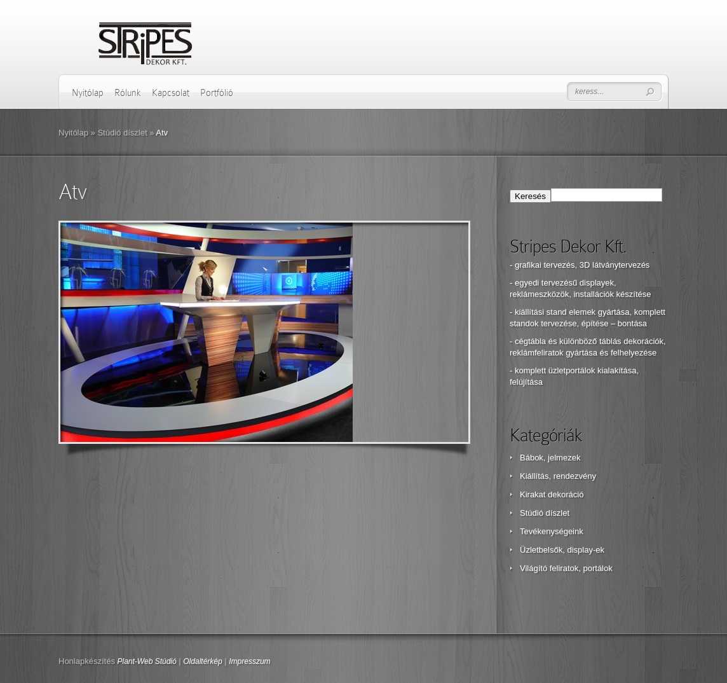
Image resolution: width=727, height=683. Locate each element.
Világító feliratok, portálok (566, 568)
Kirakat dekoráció (551, 494)
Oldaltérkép (202, 661)
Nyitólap (88, 93)
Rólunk (127, 93)
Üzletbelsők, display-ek (562, 550)
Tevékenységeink (551, 531)
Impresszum (249, 661)
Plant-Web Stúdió (147, 661)
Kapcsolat (170, 93)
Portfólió (216, 93)
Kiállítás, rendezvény (558, 476)
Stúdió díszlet (122, 132)
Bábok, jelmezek (550, 457)
